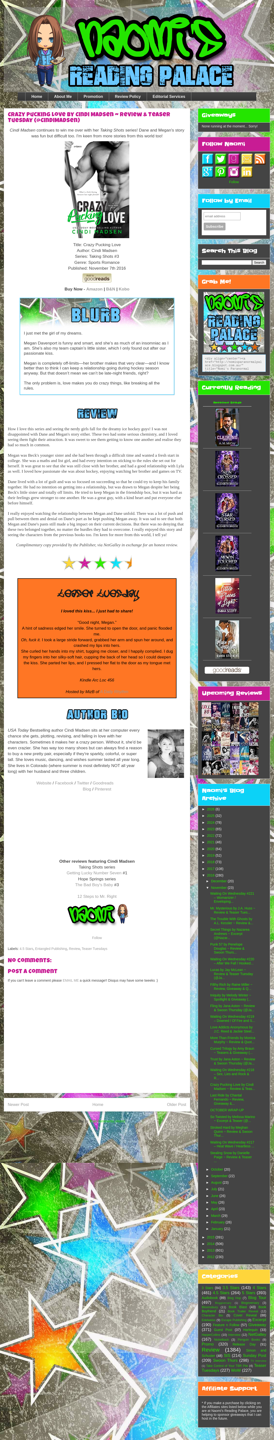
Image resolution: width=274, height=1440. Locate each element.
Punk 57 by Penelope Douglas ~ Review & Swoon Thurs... (227, 948)
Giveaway (257, 1325)
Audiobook (210, 1298)
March (216, 1216)
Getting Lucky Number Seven (94, 872)
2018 (211, 862)
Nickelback (221, 1339)
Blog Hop (234, 1298)
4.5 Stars (26, 949)
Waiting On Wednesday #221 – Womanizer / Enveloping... (232, 898)
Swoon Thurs (225, 1360)
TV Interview (258, 1360)
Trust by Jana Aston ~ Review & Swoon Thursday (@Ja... (232, 1061)
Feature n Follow (226, 1325)
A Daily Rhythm (114, 691)
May (214, 1202)
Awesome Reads (227, 403)
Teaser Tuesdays (94, 949)
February (218, 1222)
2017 (211, 869)
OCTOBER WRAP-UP (227, 1110)
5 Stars (248, 1293)
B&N (110, 289)
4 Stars (259, 1287)
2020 (211, 849)
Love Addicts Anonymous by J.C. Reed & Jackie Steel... (232, 1029)
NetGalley (257, 1334)
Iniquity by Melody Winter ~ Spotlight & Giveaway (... (230, 997)
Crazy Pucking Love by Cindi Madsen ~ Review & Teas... (232, 1087)
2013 (211, 1250)
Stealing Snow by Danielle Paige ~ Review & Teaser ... (231, 1157)
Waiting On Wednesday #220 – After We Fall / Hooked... (232, 961)
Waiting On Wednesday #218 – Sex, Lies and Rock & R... (232, 1074)
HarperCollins (211, 1335)
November (219, 888)
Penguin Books (249, 1339)
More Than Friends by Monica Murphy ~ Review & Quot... (232, 1040)
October (217, 1169)
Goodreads (103, 783)
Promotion (93, 96)
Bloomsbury (210, 1307)
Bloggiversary (223, 1302)
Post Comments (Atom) (107, 1121)
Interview (234, 1335)
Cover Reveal (245, 1315)
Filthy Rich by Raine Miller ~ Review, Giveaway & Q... (231, 987)
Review (74, 949)
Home (36, 96)
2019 (211, 855)
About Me (63, 96)
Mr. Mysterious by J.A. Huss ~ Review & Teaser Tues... (232, 910)
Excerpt (259, 1319)
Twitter (83, 783)
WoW (236, 1370)
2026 (211, 809)
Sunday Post (254, 1355)
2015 (211, 1237)
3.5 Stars (231, 1287)
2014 (211, 1244)
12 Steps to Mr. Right (97, 896)
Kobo (124, 289)
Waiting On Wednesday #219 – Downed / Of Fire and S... (232, 1019)
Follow (97, 938)
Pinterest (103, 789)
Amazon (94, 289)
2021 (211, 842)
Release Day (244, 1344)
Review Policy (128, 96)
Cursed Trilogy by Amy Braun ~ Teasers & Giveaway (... (232, 1051)
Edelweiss (209, 1320)
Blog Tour (257, 1297)
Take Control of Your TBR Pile (227, 1366)
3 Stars (207, 1288)
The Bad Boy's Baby (94, 884)
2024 (211, 822)
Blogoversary (250, 1303)
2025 (211, 816)
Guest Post (223, 1330)
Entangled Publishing (51, 949)
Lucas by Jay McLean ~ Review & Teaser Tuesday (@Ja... (231, 974)
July (214, 1189)
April (215, 1209)
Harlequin (250, 1330)
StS (227, 1355)
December (219, 881)
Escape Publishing (234, 1320)
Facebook (64, 783)
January (217, 1229)
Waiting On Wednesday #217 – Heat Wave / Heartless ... (232, 1144)
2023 (211, 829)
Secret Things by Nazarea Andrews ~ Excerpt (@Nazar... (230, 934)
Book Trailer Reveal (243, 1311)
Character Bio (212, 1315)
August (216, 1182)
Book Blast (238, 1307)
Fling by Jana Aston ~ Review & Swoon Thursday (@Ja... (232, 1008)
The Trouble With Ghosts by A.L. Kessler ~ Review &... (231, 921)
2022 (211, 835)
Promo (208, 1344)
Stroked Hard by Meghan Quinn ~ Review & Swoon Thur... (231, 1132)
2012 (211, 1257)
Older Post (176, 1104)
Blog (87, 789)
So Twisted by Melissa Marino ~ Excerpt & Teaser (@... (232, 1119)
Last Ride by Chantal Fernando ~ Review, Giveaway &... (227, 1099)
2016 (211, 875)
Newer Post (18, 1104)
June (215, 1196)
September (219, 1176)
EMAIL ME (71, 980)
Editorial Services (169, 96)
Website (43, 783)
